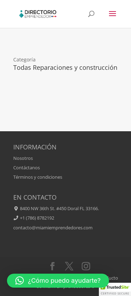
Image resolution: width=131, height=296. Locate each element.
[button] (58, 281)
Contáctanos (26, 167)
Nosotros (23, 158)
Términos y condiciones (37, 177)
